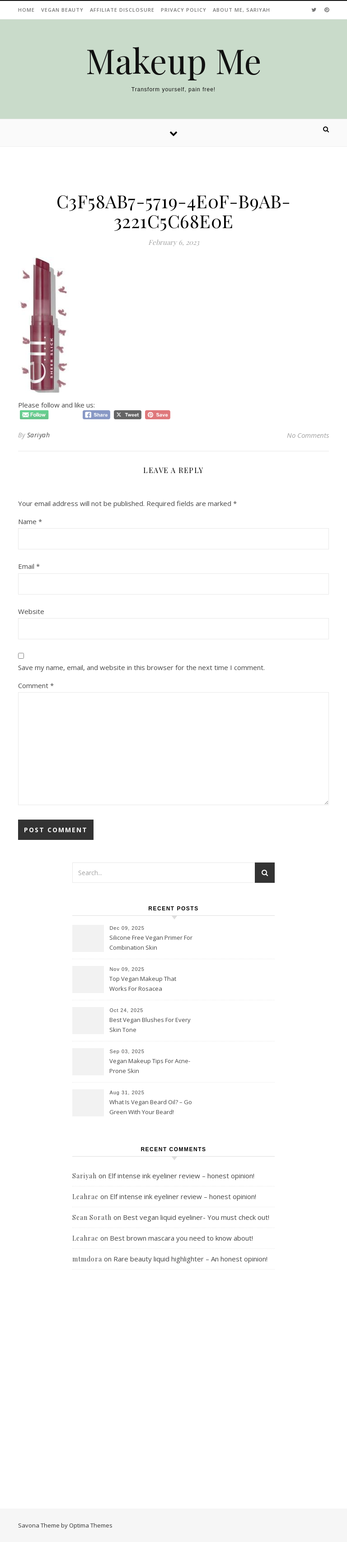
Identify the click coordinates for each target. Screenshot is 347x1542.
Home (26, 9)
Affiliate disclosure (122, 9)
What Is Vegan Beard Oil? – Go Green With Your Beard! (150, 1107)
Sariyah (38, 435)
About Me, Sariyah (241, 9)
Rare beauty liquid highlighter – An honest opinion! (190, 1258)
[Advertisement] (173, 1391)
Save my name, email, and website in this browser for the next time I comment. (141, 667)
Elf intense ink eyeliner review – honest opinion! (181, 1175)
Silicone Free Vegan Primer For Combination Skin (150, 942)
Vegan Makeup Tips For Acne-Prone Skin (149, 1066)
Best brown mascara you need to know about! (181, 1237)
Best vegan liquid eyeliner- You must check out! (196, 1217)
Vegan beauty (62, 9)
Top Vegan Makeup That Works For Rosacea (142, 984)
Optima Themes (91, 1525)
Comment (36, 685)
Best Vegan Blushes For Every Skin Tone (150, 1025)
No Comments (308, 435)
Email (29, 566)
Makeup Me (174, 60)
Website (31, 611)
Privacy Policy (183, 9)
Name (30, 521)
